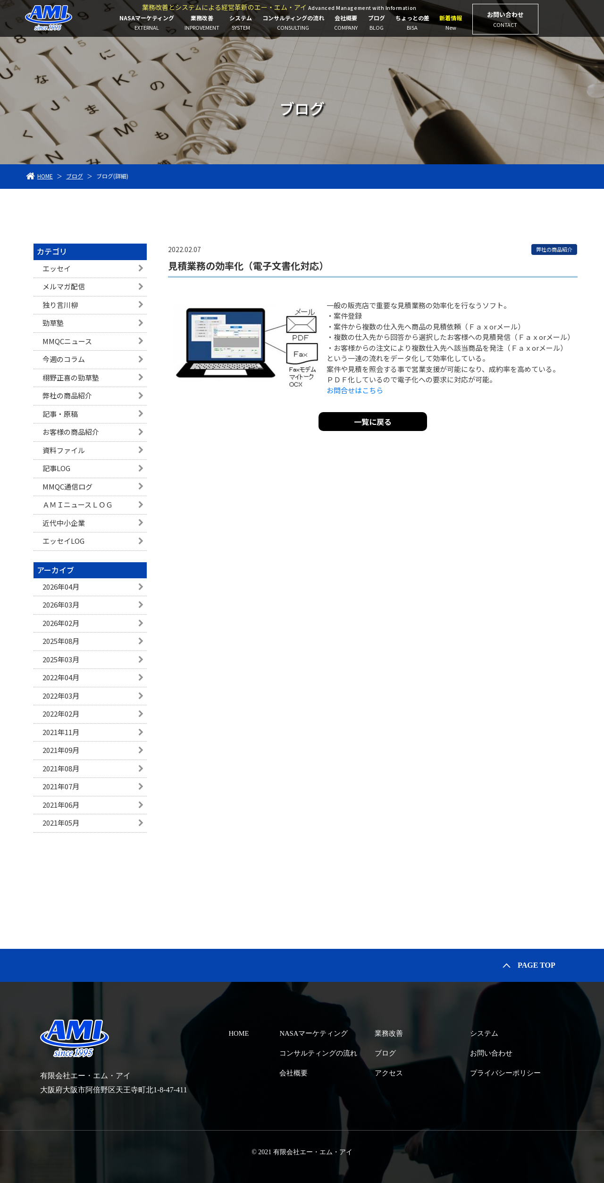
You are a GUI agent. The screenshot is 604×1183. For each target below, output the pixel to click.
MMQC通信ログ (67, 486)
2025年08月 (60, 641)
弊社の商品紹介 (67, 395)
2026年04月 (60, 587)
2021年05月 (60, 823)
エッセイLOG (63, 541)
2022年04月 (60, 677)
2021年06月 (60, 805)
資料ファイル (63, 450)
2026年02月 (60, 623)
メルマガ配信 (63, 286)
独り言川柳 (60, 305)
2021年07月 (60, 786)
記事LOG (56, 468)
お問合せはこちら (355, 390)
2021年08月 (60, 768)
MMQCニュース (67, 341)
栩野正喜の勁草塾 (70, 377)
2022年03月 (60, 696)
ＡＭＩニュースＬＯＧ (77, 504)
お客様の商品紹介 (70, 432)
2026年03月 (60, 604)
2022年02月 (60, 713)
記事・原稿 (60, 414)
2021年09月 (60, 750)
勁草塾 (53, 323)
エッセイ (56, 268)
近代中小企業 (63, 523)
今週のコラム (63, 359)
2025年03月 (60, 659)
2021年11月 (60, 732)
